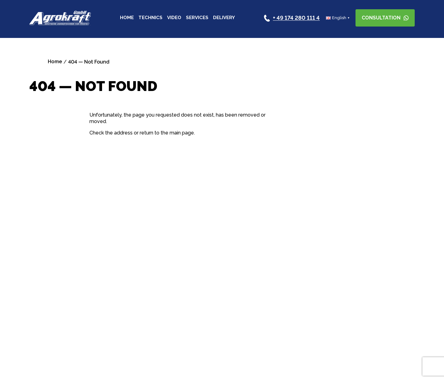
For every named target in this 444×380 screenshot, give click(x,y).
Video (174, 17)
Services (197, 17)
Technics (150, 17)
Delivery (224, 17)
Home (127, 17)
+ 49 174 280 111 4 (296, 18)
